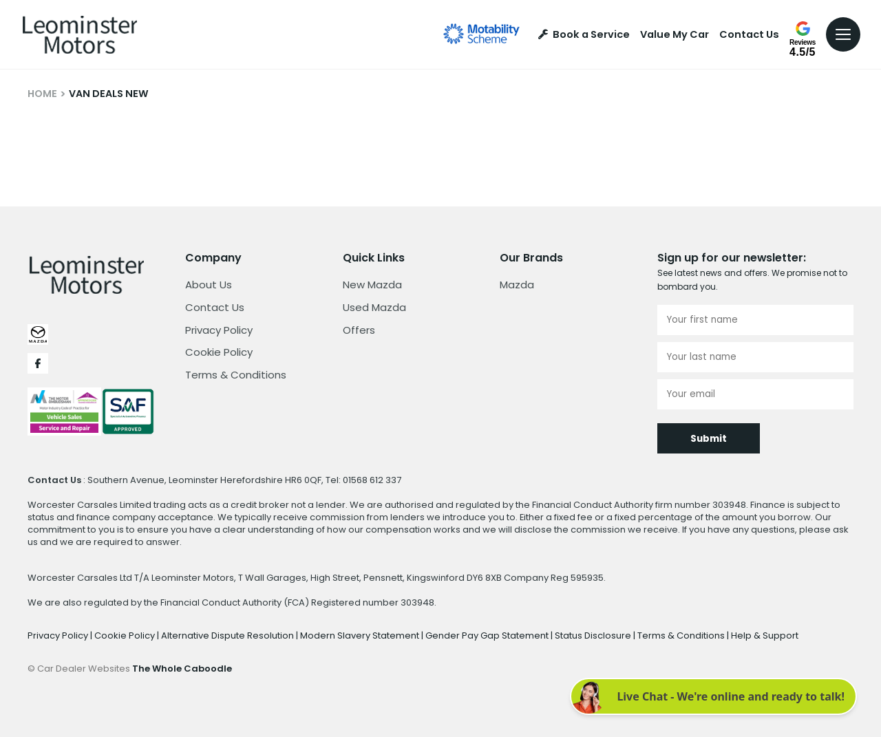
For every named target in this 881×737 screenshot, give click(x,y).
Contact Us (749, 35)
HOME (42, 93)
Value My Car (674, 35)
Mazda (517, 284)
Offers (359, 330)
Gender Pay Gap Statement (488, 635)
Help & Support (764, 635)
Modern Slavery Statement (360, 635)
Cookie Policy (219, 352)
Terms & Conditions (235, 374)
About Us (208, 284)
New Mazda (372, 284)
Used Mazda (374, 307)
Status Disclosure (594, 635)
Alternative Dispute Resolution (228, 635)
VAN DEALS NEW (109, 93)
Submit (708, 438)
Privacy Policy (219, 330)
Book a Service (584, 35)
